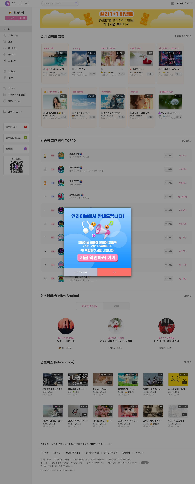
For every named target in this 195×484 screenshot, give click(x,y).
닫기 (114, 272)
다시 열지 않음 (80, 272)
